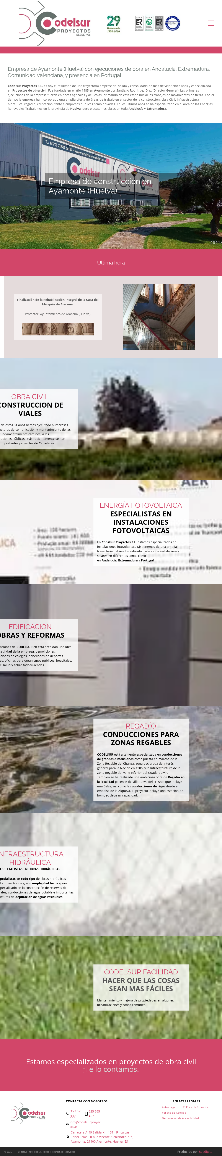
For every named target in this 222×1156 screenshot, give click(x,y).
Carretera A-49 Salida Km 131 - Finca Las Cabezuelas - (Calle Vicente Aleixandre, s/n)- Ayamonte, (102, 1136)
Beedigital (206, 1152)
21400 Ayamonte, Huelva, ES (107, 1141)
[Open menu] (211, 23)
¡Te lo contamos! (111, 1069)
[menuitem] (169, 1107)
